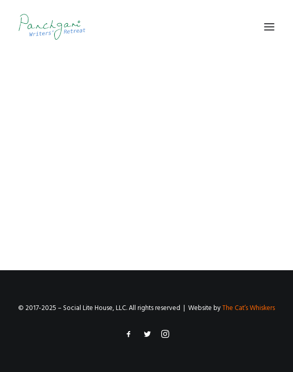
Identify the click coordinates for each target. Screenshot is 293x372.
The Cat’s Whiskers (248, 308)
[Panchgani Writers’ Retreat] (52, 27)
